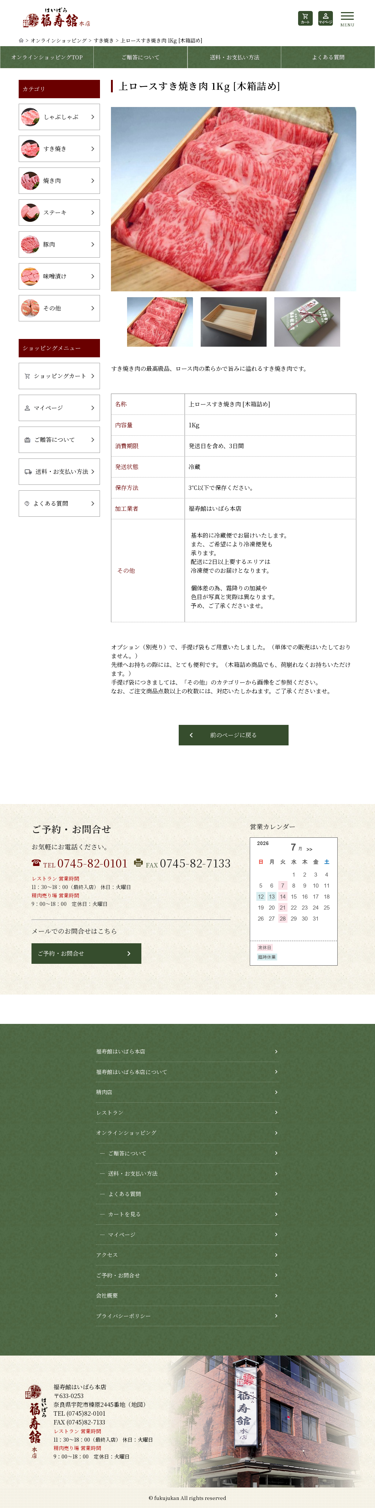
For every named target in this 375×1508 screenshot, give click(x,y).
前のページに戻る (233, 735)
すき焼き (103, 40)
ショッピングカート (55, 376)
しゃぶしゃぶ (49, 117)
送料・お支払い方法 (234, 57)
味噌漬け (44, 276)
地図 (137, 1404)
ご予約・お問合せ (60, 953)
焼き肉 (41, 181)
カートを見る (118, 1214)
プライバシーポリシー (123, 1316)
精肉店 (104, 1092)
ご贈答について (140, 57)
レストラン (109, 1112)
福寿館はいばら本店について (131, 1072)
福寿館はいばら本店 (120, 1051)
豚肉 (38, 244)
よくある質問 (328, 57)
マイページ (44, 407)
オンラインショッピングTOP (47, 57)
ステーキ (44, 212)
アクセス (107, 1254)
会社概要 (107, 1295)
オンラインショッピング (58, 40)
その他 (41, 308)
